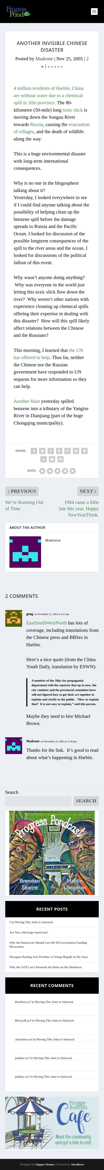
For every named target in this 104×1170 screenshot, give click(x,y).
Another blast (27, 401)
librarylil (20, 1020)
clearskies (21, 1039)
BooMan (20, 1002)
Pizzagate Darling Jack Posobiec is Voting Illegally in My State (48, 957)
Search (12, 792)
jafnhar (19, 1058)
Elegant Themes (45, 1164)
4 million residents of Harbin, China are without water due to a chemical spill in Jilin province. (49, 95)
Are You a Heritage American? (28, 932)
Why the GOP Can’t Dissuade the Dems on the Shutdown (45, 967)
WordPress (77, 1164)
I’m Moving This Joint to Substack (31, 922)
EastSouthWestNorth (46, 623)
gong (29, 614)
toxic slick (73, 110)
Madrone (44, 58)
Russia (36, 124)
